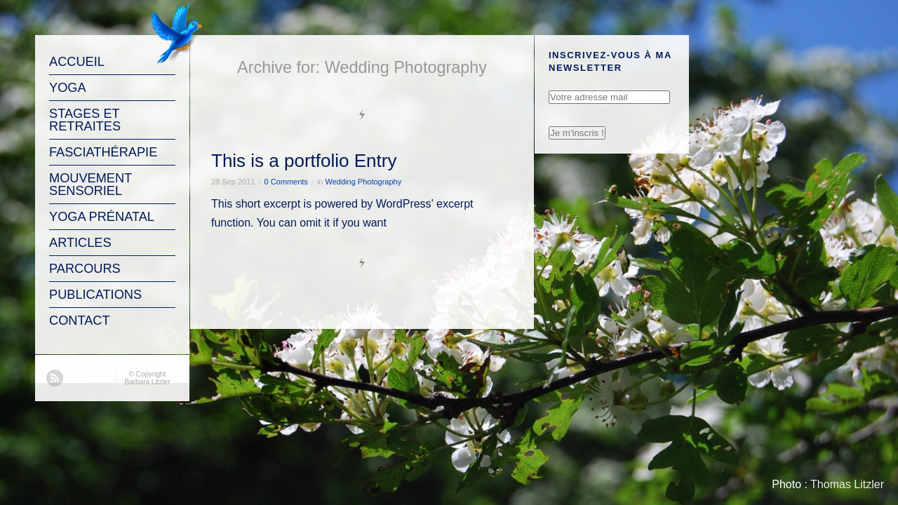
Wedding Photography (364, 181)
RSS (55, 378)
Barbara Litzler (147, 382)
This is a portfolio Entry (303, 160)
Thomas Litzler (847, 484)
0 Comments (286, 181)
